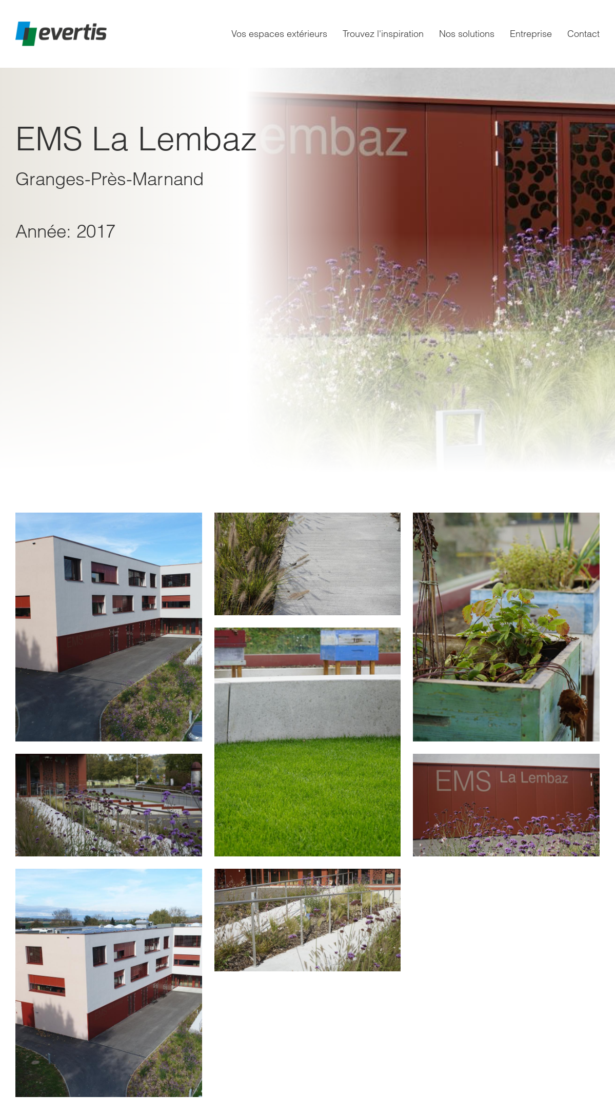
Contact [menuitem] (583, 34)
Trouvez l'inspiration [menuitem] (383, 34)
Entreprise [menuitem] (531, 34)
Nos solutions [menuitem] (466, 34)
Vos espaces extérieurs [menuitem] (279, 34)
